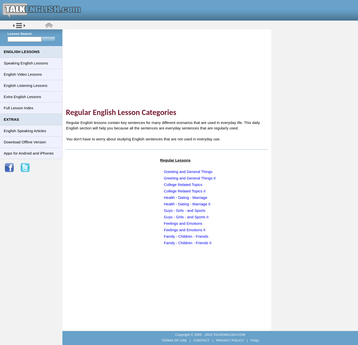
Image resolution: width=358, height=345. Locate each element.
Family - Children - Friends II (188, 243)
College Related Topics (183, 184)
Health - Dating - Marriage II (187, 204)
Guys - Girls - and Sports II (186, 217)
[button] (19, 28)
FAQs (254, 340)
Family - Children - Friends (186, 236)
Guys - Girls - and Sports (184, 210)
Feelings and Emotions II (184, 230)
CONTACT (201, 340)
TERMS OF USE (174, 340)
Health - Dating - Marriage (185, 197)
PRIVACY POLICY (230, 340)
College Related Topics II (185, 191)
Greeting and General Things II (190, 178)
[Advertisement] (168, 68)
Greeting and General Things (188, 172)
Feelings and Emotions (183, 223)
